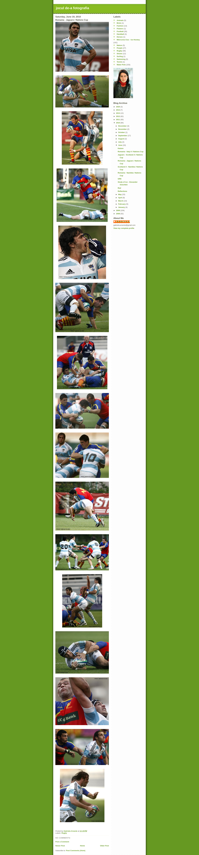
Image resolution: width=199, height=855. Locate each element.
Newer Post (60, 846)
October (121, 132)
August (121, 139)
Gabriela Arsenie (123, 222)
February (122, 204)
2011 (118, 120)
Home (82, 846)
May (120, 194)
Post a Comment (62, 842)
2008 (118, 214)
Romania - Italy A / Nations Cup (130, 152)
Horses (120, 37)
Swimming (121, 59)
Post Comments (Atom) (75, 851)
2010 (118, 123)
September (123, 136)
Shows (119, 54)
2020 (118, 107)
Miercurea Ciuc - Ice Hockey (128, 40)
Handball (120, 34)
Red (119, 188)
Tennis (119, 62)
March (121, 201)
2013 (118, 113)
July (120, 142)
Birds (119, 23)
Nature (119, 45)
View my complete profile (123, 228)
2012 (118, 116)
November (122, 129)
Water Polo (121, 65)
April (120, 198)
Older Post (104, 846)
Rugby (64, 833)
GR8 (119, 179)
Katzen (120, 148)
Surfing (120, 56)
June (120, 145)
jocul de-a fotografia (72, 8)
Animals (120, 20)
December (122, 126)
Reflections (122, 191)
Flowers (120, 29)
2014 (118, 110)
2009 (118, 210)
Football (120, 31)
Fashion (120, 26)
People (120, 48)
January (121, 207)
